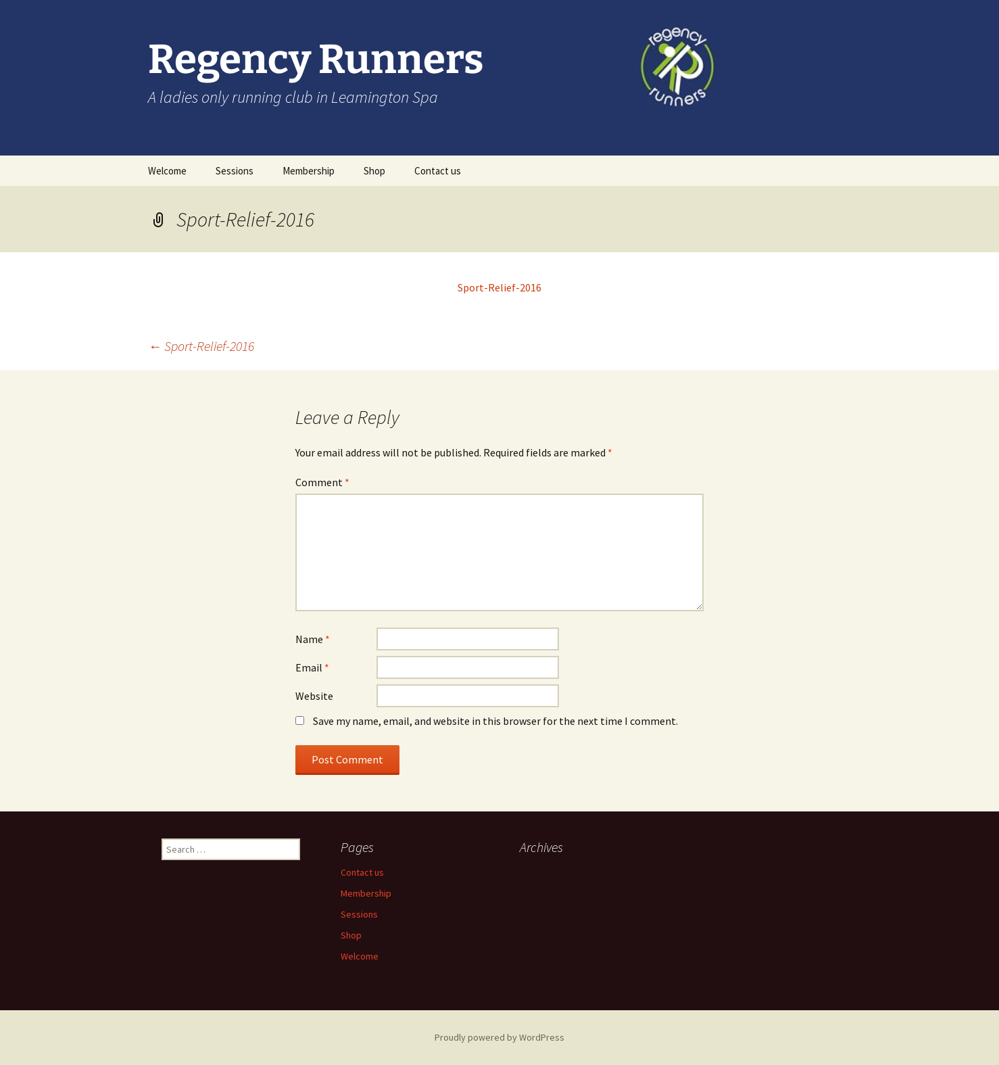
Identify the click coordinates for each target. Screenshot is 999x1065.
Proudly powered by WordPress (499, 1037)
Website (314, 696)
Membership (309, 170)
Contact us (437, 170)
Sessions (234, 170)
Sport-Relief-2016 (499, 287)
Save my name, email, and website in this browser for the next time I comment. (495, 721)
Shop (374, 170)
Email (312, 667)
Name (312, 639)
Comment (322, 482)
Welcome (167, 170)
